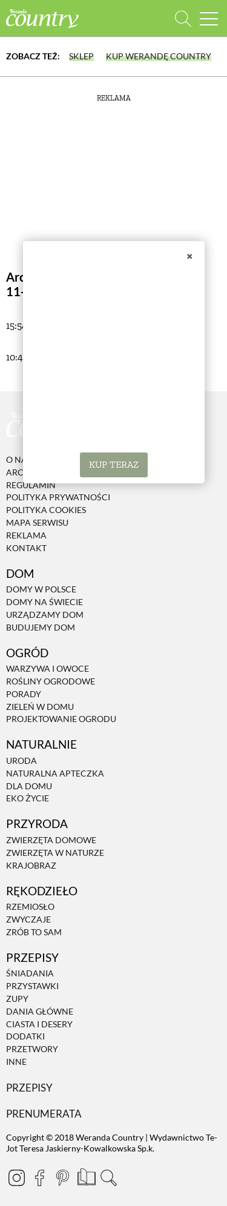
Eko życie (27, 799)
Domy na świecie (44, 602)
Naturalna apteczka (55, 773)
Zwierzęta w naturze (55, 852)
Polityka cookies (46, 510)
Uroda (21, 760)
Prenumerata (44, 1113)
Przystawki (32, 986)
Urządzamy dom (45, 614)
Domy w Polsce (41, 589)
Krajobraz (31, 865)
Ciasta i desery (39, 1024)
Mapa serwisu (37, 522)
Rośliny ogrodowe (50, 681)
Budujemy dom (40, 627)
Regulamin (31, 485)
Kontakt (26, 548)
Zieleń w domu (40, 706)
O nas (18, 459)
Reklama (26, 535)
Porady (23, 694)
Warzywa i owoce (47, 668)
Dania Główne (39, 1011)
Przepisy (29, 1087)
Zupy (17, 998)
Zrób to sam (34, 932)
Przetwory (32, 1049)
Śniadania (30, 974)
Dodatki (25, 1037)
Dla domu (29, 786)
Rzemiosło (30, 906)
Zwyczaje (28, 919)
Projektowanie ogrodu (61, 719)
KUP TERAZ (114, 464)
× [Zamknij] (189, 255)
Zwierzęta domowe (51, 840)
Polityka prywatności (58, 497)
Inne (16, 1061)
